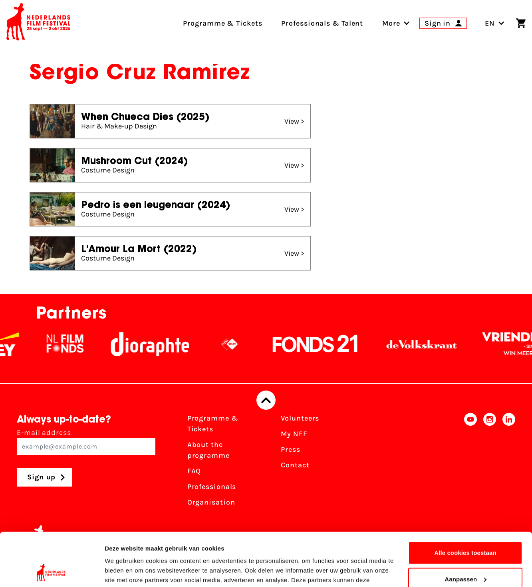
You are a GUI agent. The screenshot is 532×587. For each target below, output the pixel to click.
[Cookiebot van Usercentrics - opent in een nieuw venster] (52, 571)
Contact (295, 465)
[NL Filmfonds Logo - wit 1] (70, 344)
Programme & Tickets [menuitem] (222, 23)
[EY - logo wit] (13, 344)
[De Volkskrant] (427, 344)
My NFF (294, 433)
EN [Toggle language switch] (494, 23)
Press (290, 449)
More (391, 23)
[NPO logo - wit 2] (235, 344)
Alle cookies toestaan (465, 502)
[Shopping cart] (521, 23)
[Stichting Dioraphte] (156, 344)
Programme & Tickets (212, 423)
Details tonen (124, 571)
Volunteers (300, 418)
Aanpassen (465, 528)
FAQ (194, 471)
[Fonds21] (321, 344)
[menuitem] (391, 23)
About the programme (208, 450)
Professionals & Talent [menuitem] (322, 23)
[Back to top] (266, 400)
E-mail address (86, 441)
